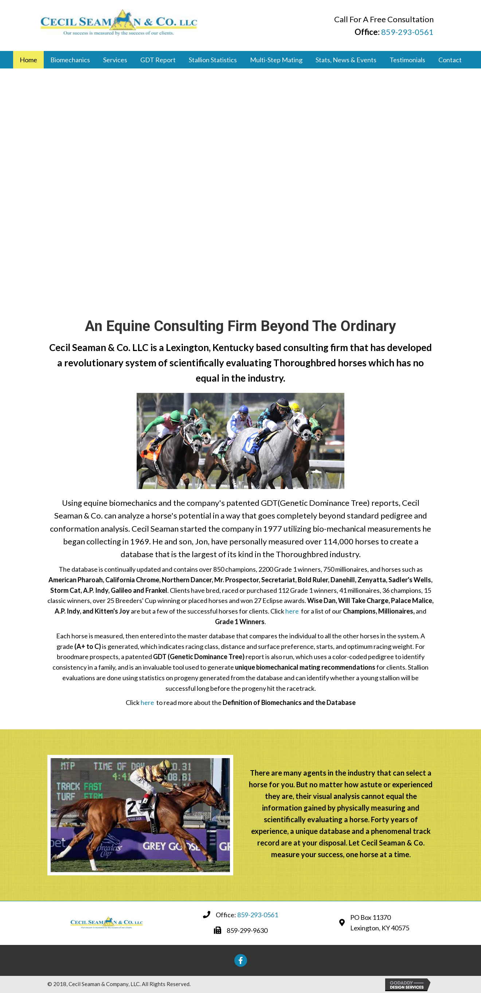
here (292, 611)
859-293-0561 (407, 32)
